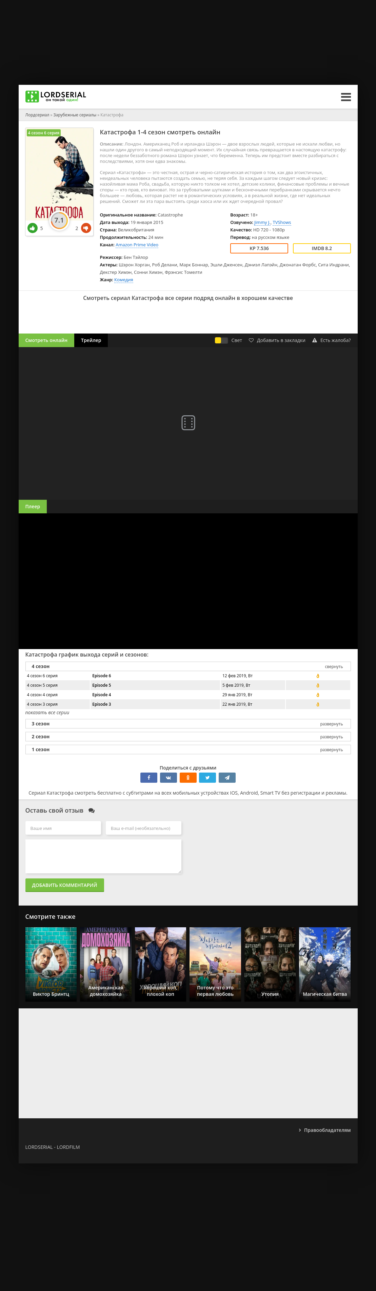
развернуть (331, 724)
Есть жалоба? (331, 340)
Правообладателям (327, 1130)
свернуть (334, 666)
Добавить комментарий (64, 885)
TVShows (282, 222)
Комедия (123, 280)
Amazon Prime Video (137, 245)
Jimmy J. (262, 222)
